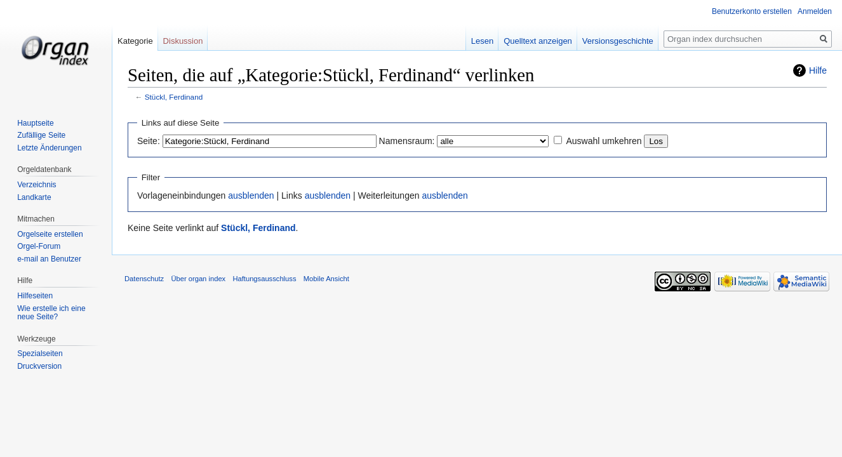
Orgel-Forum (38, 246)
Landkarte (34, 197)
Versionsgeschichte (617, 41)
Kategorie (135, 41)
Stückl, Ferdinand (174, 97)
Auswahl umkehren (603, 141)
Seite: (148, 141)
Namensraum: (407, 141)
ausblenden (251, 195)
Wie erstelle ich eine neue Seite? (51, 313)
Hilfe (818, 70)
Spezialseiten (39, 353)
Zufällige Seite (41, 135)
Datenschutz (144, 278)
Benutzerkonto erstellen (752, 11)
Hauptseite (35, 123)
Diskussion (183, 41)
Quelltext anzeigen (538, 41)
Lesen (482, 41)
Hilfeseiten (35, 295)
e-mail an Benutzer (49, 259)
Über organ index (198, 278)
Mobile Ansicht (326, 278)
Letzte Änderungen (49, 147)
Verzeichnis (36, 184)
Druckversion (39, 366)
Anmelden (815, 11)
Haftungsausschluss (264, 278)
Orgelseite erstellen (50, 234)
